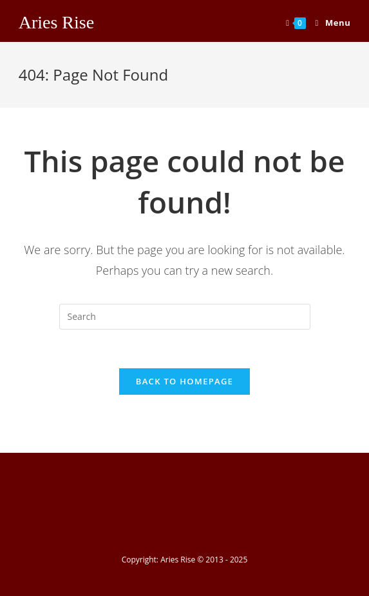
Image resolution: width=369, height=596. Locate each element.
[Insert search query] (184, 317)
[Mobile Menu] (328, 22)
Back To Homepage (184, 381)
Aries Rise (56, 22)
